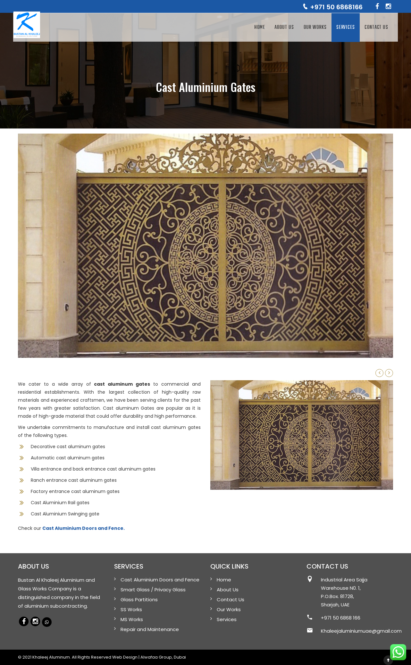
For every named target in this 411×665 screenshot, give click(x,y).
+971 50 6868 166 (340, 617)
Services (345, 27)
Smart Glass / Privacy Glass (153, 589)
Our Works (315, 27)
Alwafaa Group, (156, 657)
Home (259, 27)
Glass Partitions (139, 599)
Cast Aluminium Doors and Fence (160, 579)
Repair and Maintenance (150, 629)
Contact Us (376, 27)
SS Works (131, 609)
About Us (284, 27)
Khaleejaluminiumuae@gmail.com (361, 631)
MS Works (132, 619)
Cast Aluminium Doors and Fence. (83, 528)
